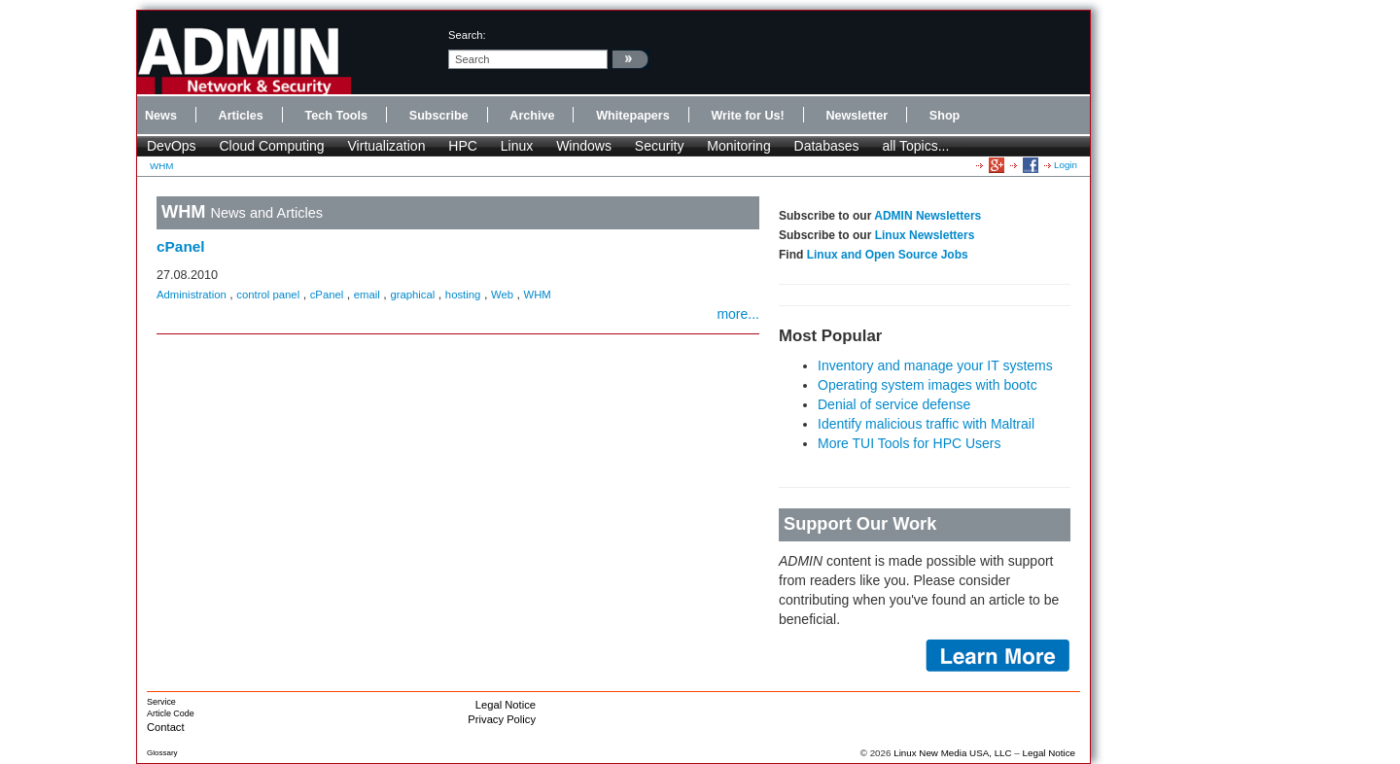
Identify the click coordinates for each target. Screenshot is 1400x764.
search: (467, 35)
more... (738, 314)
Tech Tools (336, 115)
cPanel (181, 246)
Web (502, 294)
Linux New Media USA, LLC (952, 752)
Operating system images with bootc (927, 385)
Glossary (162, 752)
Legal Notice (505, 705)
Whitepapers (633, 115)
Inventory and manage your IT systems (935, 365)
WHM (161, 165)
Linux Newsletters (925, 235)
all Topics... (915, 146)
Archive (531, 115)
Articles (241, 115)
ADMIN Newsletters (927, 216)
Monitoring (738, 146)
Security (659, 146)
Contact (166, 727)
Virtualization (387, 146)
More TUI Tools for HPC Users (909, 443)
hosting (463, 294)
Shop (944, 115)
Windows (584, 146)
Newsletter (856, 115)
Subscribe (439, 115)
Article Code (170, 713)
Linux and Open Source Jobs (887, 254)
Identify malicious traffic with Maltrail (926, 424)
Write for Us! (747, 115)
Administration (192, 294)
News (161, 115)
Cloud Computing (271, 146)
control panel (267, 294)
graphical (412, 294)
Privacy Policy (502, 719)
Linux (517, 146)
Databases (826, 146)
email (367, 294)
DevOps (171, 146)
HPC (462, 146)
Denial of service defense (894, 404)
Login (1065, 164)
